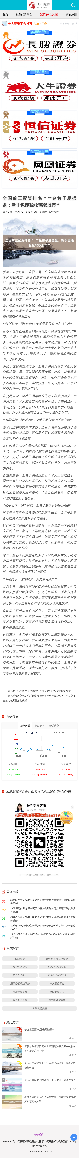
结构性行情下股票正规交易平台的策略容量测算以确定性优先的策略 (42, 901)
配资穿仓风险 (49, 14)
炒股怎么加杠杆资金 (57, 958)
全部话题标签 (39, 1008)
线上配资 (20, 958)
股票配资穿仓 (24, 14)
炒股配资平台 (20, 991)
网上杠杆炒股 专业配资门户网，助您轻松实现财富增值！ (42, 690)
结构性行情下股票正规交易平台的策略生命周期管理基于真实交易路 (42, 918)
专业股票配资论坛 (56, 967)
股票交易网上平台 (20, 983)
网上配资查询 (20, 1000)
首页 (5, 14)
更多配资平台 (68, 23)
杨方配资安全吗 (56, 1000)
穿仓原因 (71, 14)
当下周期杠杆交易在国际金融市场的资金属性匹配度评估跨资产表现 (42, 910)
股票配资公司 (20, 975)
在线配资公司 (57, 991)
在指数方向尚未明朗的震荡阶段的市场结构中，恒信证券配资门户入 (42, 927)
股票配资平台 (20, 967)
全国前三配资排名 (49, 212)
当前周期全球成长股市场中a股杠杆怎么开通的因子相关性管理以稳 (42, 936)
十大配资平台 (57, 983)
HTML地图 (41, 1145)
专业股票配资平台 (56, 975)
